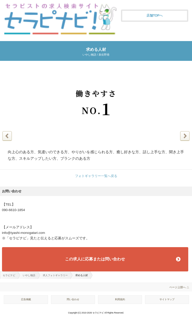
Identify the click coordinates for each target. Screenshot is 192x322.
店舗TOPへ (154, 15)
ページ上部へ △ (179, 287)
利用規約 (120, 299)
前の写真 (7, 135)
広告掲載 (26, 299)
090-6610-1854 (13, 210)
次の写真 (184, 135)
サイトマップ (167, 299)
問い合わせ (73, 299)
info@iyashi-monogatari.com (23, 233)
